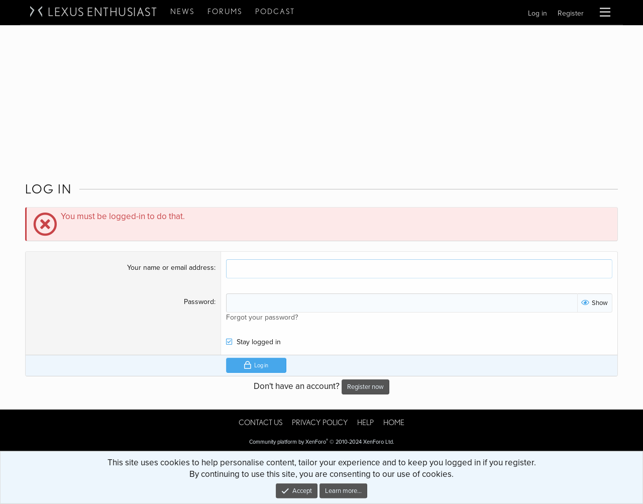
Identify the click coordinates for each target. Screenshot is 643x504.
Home (393, 422)
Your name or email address (170, 267)
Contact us (260, 422)
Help (365, 422)
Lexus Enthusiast (102, 12)
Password (199, 301)
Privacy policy (320, 422)
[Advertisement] (321, 101)
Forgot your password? (262, 317)
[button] (605, 12)
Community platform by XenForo (321, 442)
